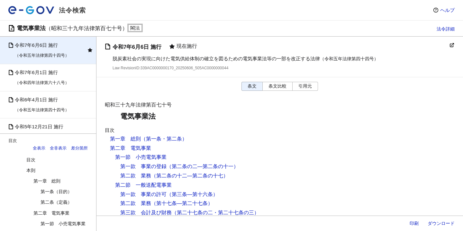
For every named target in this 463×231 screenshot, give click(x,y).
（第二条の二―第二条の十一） (203, 166)
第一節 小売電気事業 (63, 223)
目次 (30, 159)
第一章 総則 (46, 181)
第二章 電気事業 (51, 213)
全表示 (39, 148)
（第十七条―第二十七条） (182, 203)
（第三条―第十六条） (192, 194)
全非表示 (58, 148)
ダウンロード (441, 223)
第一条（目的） (56, 191)
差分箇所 (79, 148)
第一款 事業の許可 (143, 194)
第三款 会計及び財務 (146, 212)
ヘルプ (447, 10)
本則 (30, 170)
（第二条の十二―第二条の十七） (189, 175)
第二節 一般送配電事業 (143, 185)
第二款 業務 (135, 175)
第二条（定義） (56, 202)
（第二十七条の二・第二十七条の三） (215, 212)
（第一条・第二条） (164, 138)
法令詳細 (446, 28)
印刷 (414, 223)
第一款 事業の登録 (143, 166)
